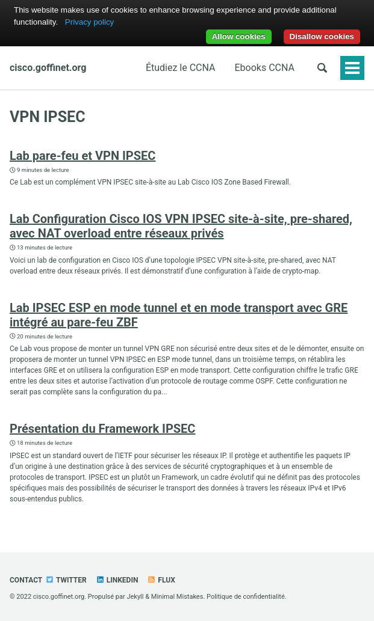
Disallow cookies (322, 36)
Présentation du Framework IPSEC (102, 428)
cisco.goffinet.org (48, 67)
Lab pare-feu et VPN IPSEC (82, 155)
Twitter (65, 580)
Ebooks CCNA (265, 67)
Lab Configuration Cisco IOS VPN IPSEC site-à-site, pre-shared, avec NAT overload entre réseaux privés (181, 226)
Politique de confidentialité (246, 597)
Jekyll (134, 597)
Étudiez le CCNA (181, 67)
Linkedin (117, 580)
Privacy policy (89, 21)
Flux (161, 580)
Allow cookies (239, 36)
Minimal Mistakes (177, 597)
